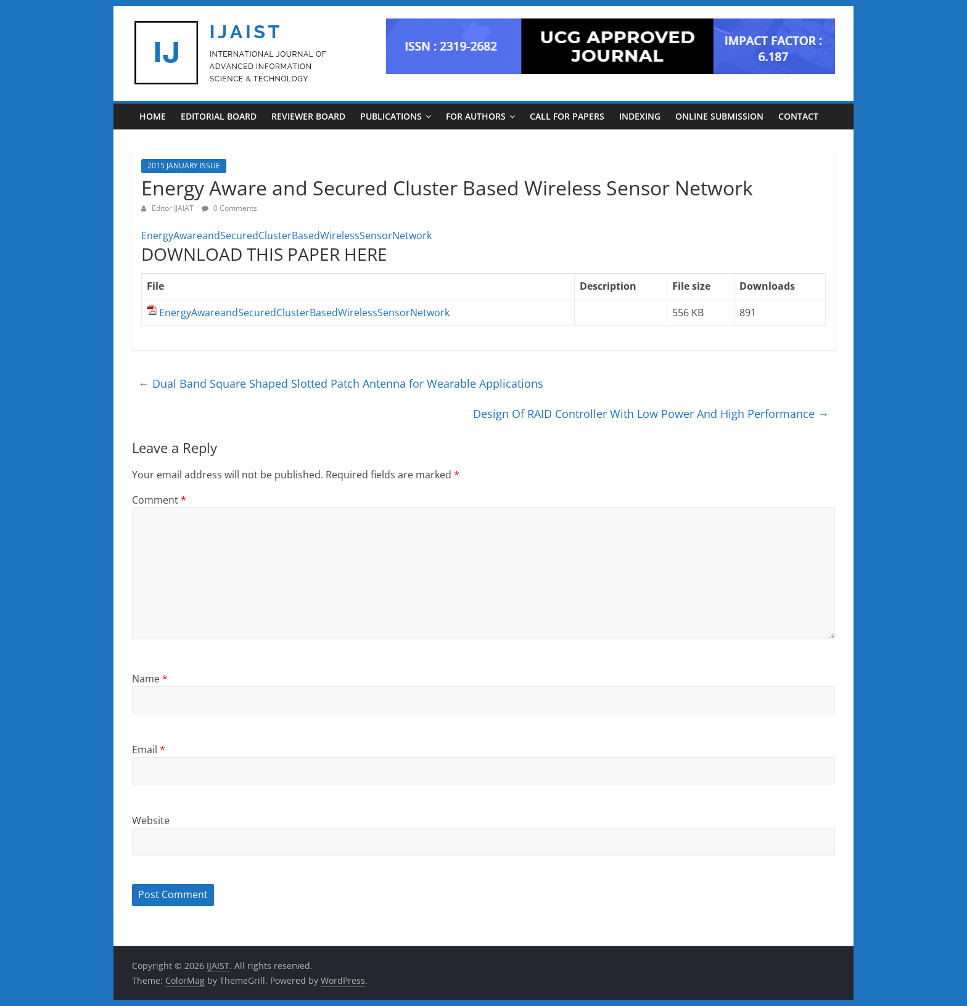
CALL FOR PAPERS (567, 116)
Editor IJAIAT (173, 208)
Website (151, 820)
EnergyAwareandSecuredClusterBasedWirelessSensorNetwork (286, 235)
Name (150, 678)
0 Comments (229, 208)
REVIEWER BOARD (308, 116)
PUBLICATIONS (391, 116)
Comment (159, 500)
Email (148, 749)
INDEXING (639, 116)
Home (152, 116)
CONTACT (798, 116)
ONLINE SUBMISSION (719, 116)
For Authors (476, 116)
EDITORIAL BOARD (219, 116)
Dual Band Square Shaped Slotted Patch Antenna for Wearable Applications (340, 383)
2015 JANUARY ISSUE (183, 165)
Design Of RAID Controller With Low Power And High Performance (651, 413)
